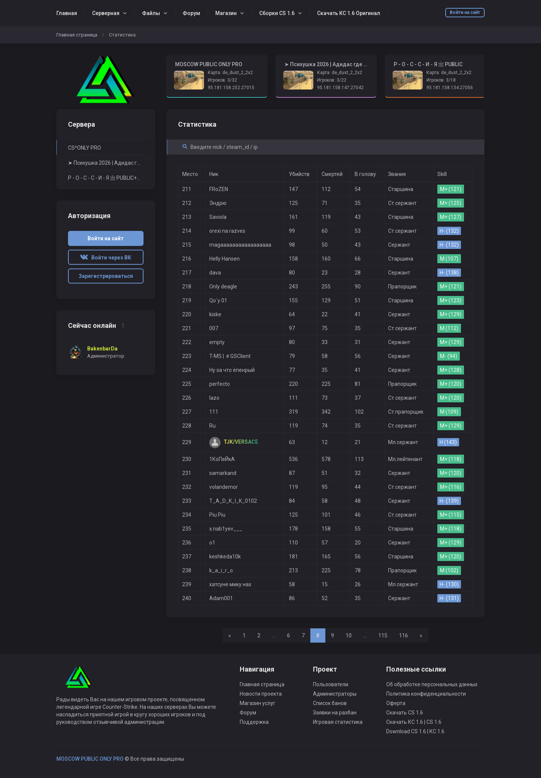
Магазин (226, 13)
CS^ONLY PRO (84, 148)
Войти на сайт (465, 12)
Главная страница (76, 35)
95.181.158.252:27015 (231, 87)
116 (403, 635)
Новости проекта (261, 694)
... (273, 635)
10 (349, 635)
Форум (191, 13)
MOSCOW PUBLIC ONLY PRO (90, 759)
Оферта (395, 703)
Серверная (105, 13)
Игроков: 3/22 (331, 80)
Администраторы (335, 694)
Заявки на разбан (335, 713)
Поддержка (254, 722)
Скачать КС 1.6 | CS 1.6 (413, 722)
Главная (66, 13)
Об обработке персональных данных (432, 684)
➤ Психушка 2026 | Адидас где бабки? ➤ (106, 163)
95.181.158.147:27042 (340, 87)
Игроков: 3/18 (441, 80)
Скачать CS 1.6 (404, 713)
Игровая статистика (338, 722)
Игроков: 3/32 (222, 80)
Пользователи (330, 684)
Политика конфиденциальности (426, 694)
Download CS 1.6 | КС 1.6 (415, 731)
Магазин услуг (257, 703)
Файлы (151, 13)
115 (382, 635)
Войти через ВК (105, 258)
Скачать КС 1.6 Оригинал (348, 13)
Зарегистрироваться (106, 276)
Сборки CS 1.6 (277, 13)
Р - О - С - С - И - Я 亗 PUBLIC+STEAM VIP (106, 178)
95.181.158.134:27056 (449, 87)
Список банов (330, 703)
